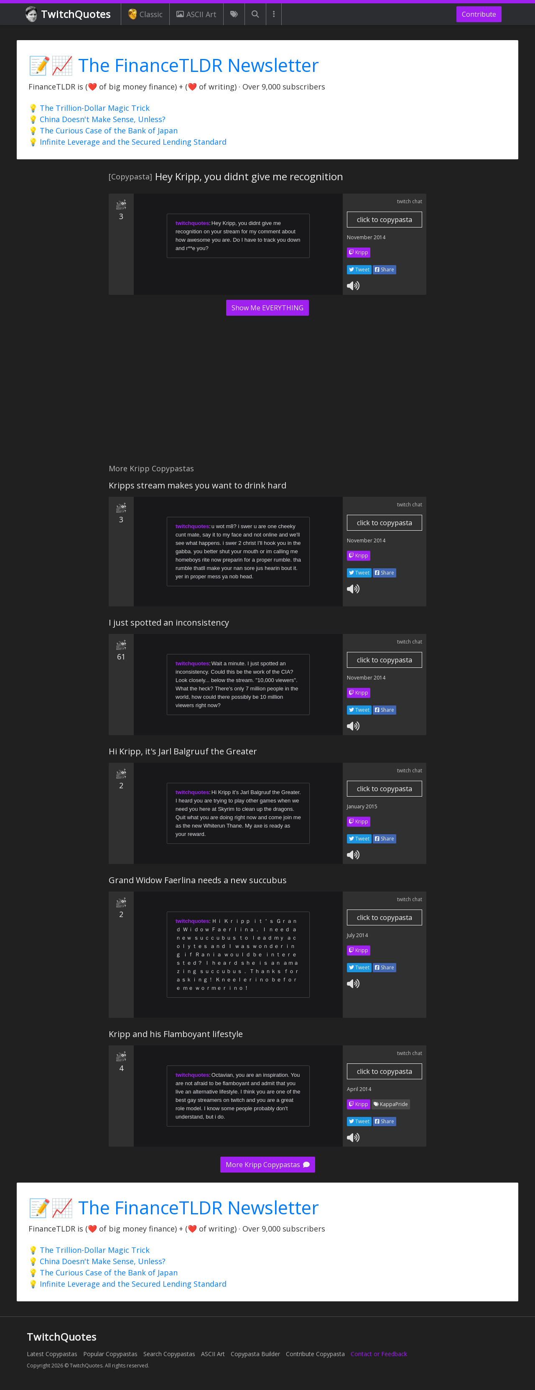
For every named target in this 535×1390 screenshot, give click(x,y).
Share (384, 269)
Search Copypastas (169, 1354)
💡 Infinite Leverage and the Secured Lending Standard (127, 142)
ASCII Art (196, 14)
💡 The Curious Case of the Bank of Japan (103, 130)
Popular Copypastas (110, 1354)
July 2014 (357, 935)
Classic (145, 14)
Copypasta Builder (255, 1354)
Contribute (479, 14)
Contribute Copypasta (315, 1354)
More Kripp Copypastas (268, 1164)
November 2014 (366, 237)
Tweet (359, 269)
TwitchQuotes (69, 14)
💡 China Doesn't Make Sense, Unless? (97, 119)
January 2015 (362, 806)
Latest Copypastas (52, 1354)
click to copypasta (384, 219)
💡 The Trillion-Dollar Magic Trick (89, 108)
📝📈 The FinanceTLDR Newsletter (173, 65)
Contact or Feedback (379, 1354)
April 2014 (359, 1089)
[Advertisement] (267, 394)
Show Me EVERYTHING (267, 307)
